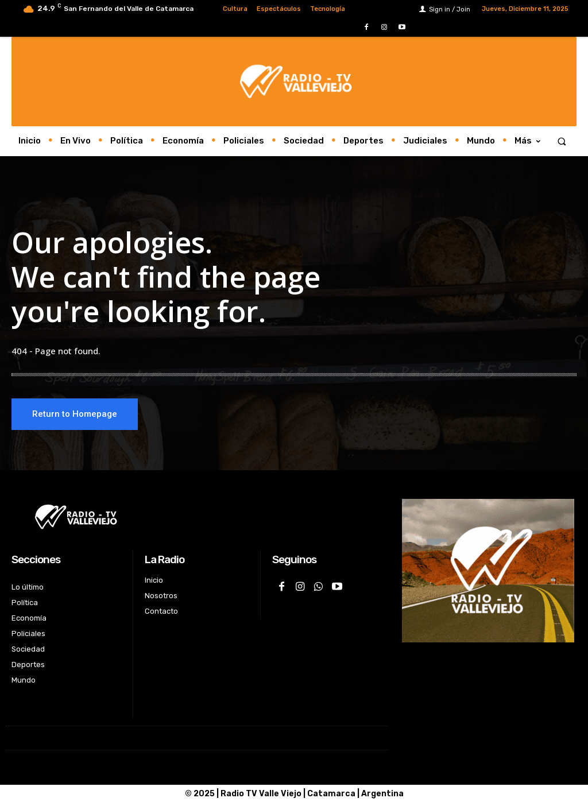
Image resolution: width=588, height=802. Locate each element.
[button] (562, 141)
